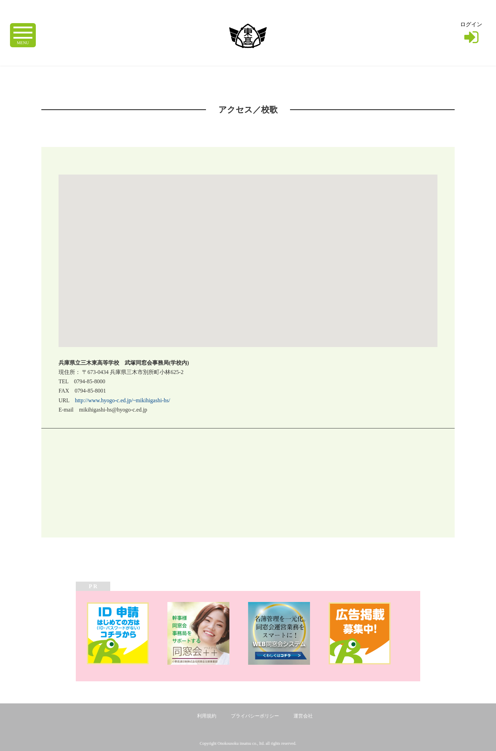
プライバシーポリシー (255, 716)
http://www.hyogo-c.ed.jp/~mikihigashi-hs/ (122, 400)
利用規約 (206, 716)
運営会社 (303, 716)
